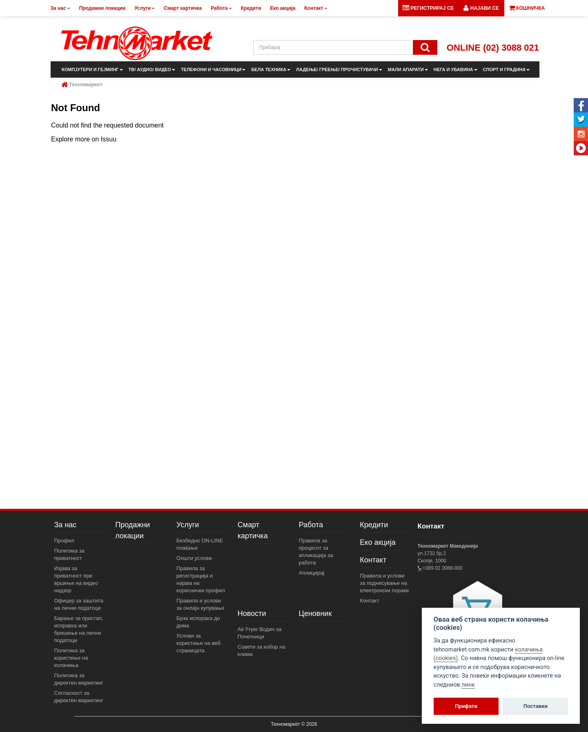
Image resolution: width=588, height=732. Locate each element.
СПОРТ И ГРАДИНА (506, 69)
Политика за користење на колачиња (71, 657)
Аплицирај (312, 573)
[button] (481, 8)
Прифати (466, 706)
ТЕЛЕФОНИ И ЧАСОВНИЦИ (213, 69)
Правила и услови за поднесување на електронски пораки (384, 583)
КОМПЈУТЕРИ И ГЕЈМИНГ (92, 69)
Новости (252, 613)
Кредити (374, 525)
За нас (65, 525)
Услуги (187, 525)
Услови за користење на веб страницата (198, 643)
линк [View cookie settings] (468, 684)
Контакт (373, 560)
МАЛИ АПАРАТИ (408, 69)
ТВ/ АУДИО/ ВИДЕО (152, 69)
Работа (311, 525)
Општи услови (194, 558)
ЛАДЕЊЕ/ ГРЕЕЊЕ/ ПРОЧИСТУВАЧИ (339, 69)
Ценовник (315, 613)
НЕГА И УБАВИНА (455, 69)
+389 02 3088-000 (442, 568)
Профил (64, 540)
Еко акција (377, 542)
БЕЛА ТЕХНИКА (270, 69)
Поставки (535, 706)
